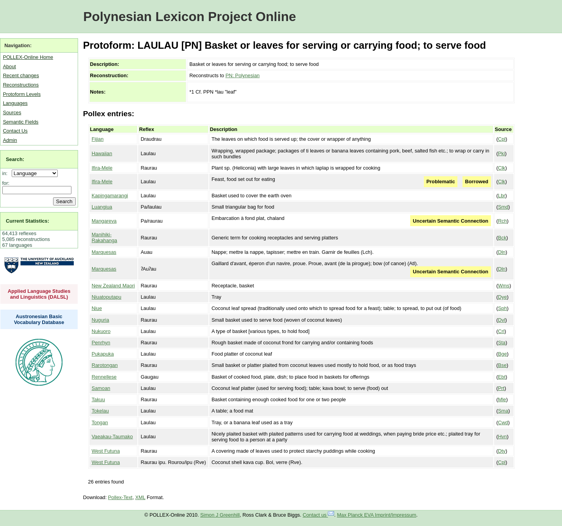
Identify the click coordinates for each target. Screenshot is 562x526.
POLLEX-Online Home (28, 57)
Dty (501, 451)
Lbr (501, 195)
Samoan (101, 388)
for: (6, 183)
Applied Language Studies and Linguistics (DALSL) (39, 294)
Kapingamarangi (110, 195)
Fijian (98, 139)
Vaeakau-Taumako (112, 436)
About (9, 66)
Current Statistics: (27, 221)
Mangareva (104, 221)
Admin (10, 140)
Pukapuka (103, 354)
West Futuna (106, 451)
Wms (503, 286)
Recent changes (21, 75)
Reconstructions (21, 85)
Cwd (503, 422)
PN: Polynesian (243, 75)
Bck (502, 238)
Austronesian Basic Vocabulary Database (39, 319)
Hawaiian (102, 153)
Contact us (318, 515)
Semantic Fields (20, 122)
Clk (501, 168)
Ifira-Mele (102, 168)
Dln (501, 252)
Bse (502, 365)
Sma (503, 411)
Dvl (501, 320)
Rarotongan (105, 365)
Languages (15, 103)
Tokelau (100, 411)
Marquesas (104, 252)
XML (140, 497)
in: (6, 173)
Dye (502, 297)
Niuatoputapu (106, 297)
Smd (503, 207)
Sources (12, 112)
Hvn (502, 436)
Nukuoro (101, 331)
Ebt (501, 377)
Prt (501, 388)
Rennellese (104, 377)
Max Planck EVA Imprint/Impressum (376, 515)
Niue (97, 308)
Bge (502, 354)
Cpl (501, 139)
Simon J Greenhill (220, 515)
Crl (501, 331)
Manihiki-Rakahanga (104, 237)
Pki (501, 153)
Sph (502, 308)
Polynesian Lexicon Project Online (189, 16)
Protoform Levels (22, 94)
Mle (502, 399)
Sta (501, 342)
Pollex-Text (120, 497)
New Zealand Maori (113, 286)
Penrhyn (101, 342)
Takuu (98, 399)
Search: (15, 159)
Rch (502, 221)
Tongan (100, 422)
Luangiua (102, 207)
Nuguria (100, 320)
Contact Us (15, 131)
